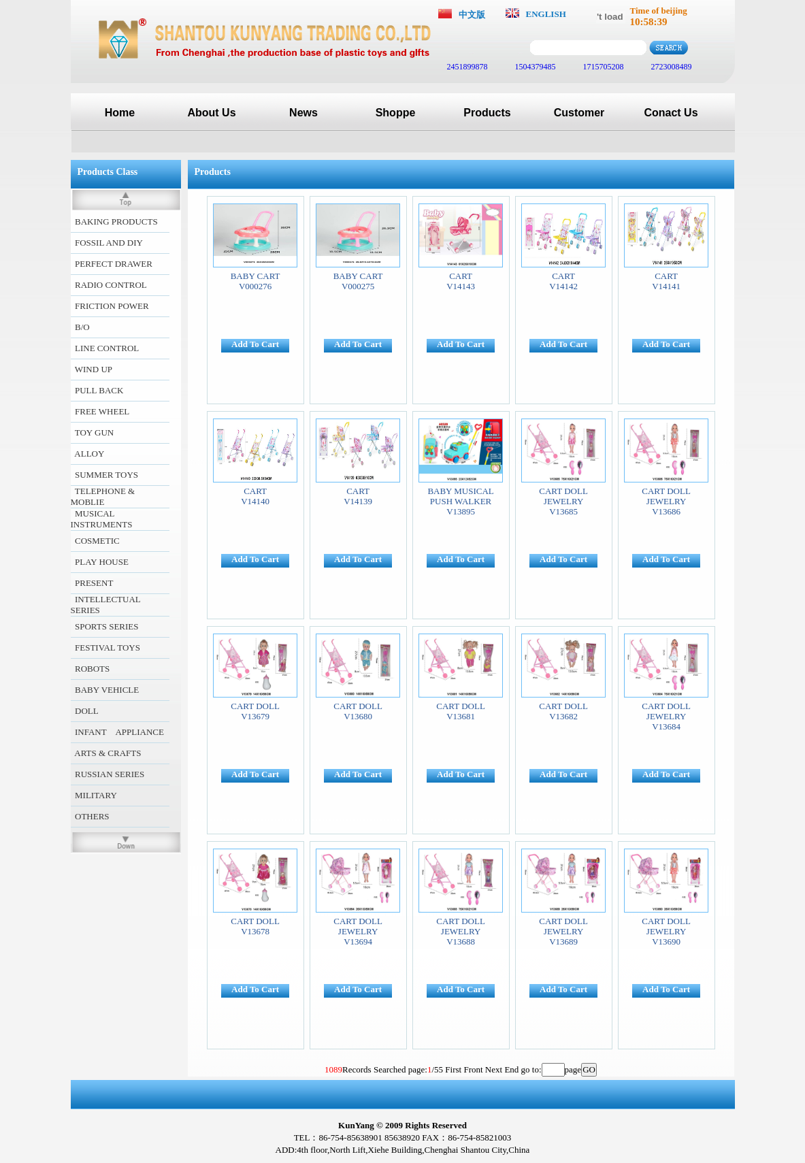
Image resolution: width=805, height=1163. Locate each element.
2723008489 (670, 66)
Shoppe (396, 112)
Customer (579, 112)
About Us (211, 112)
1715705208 (602, 66)
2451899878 (466, 66)
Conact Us (670, 112)
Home (120, 112)
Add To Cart (255, 344)
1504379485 (534, 66)
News (303, 112)
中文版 (472, 15)
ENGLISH (546, 14)
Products (486, 112)
